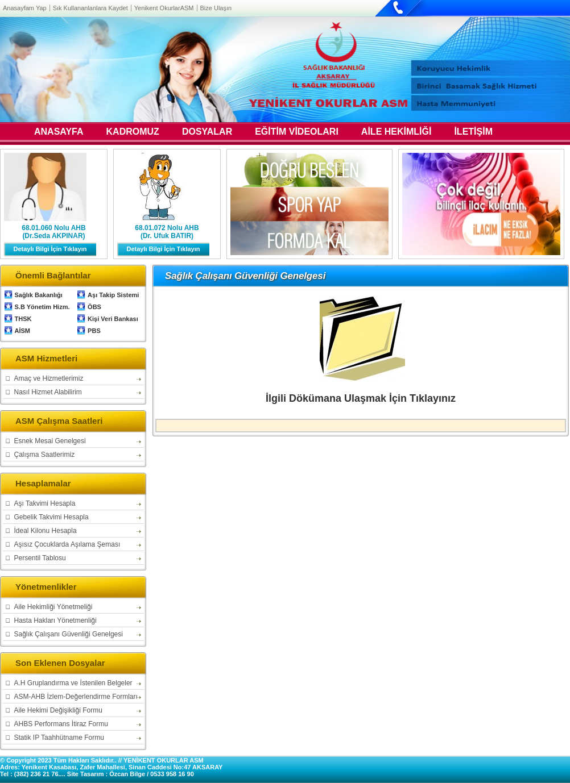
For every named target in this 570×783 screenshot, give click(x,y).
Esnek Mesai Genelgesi (50, 441)
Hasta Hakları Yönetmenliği (55, 620)
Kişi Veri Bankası (113, 318)
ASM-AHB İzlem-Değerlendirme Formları (76, 697)
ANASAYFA (59, 132)
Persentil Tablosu (40, 558)
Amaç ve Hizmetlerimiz (49, 378)
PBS (94, 330)
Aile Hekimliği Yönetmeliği (53, 607)
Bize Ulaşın (216, 8)
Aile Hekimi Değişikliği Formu (58, 710)
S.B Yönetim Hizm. (42, 306)
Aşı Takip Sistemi (113, 294)
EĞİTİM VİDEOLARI (296, 132)
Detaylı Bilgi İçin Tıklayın (50, 248)
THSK (23, 318)
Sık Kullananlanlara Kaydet (90, 8)
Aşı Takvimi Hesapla (45, 503)
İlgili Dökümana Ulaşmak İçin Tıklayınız (361, 398)
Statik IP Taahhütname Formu (59, 738)
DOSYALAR (207, 132)
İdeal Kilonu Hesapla (45, 531)
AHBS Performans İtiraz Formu (61, 724)
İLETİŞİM (473, 132)
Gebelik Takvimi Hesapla (51, 517)
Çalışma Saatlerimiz (44, 455)
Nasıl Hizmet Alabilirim (48, 392)
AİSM (23, 330)
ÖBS (94, 306)
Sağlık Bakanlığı (39, 294)
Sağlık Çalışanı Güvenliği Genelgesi (68, 634)
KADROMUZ (132, 132)
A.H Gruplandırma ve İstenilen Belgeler (73, 683)
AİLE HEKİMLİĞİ (396, 132)
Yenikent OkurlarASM (164, 8)
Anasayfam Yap (25, 8)
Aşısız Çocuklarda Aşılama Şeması (67, 544)
